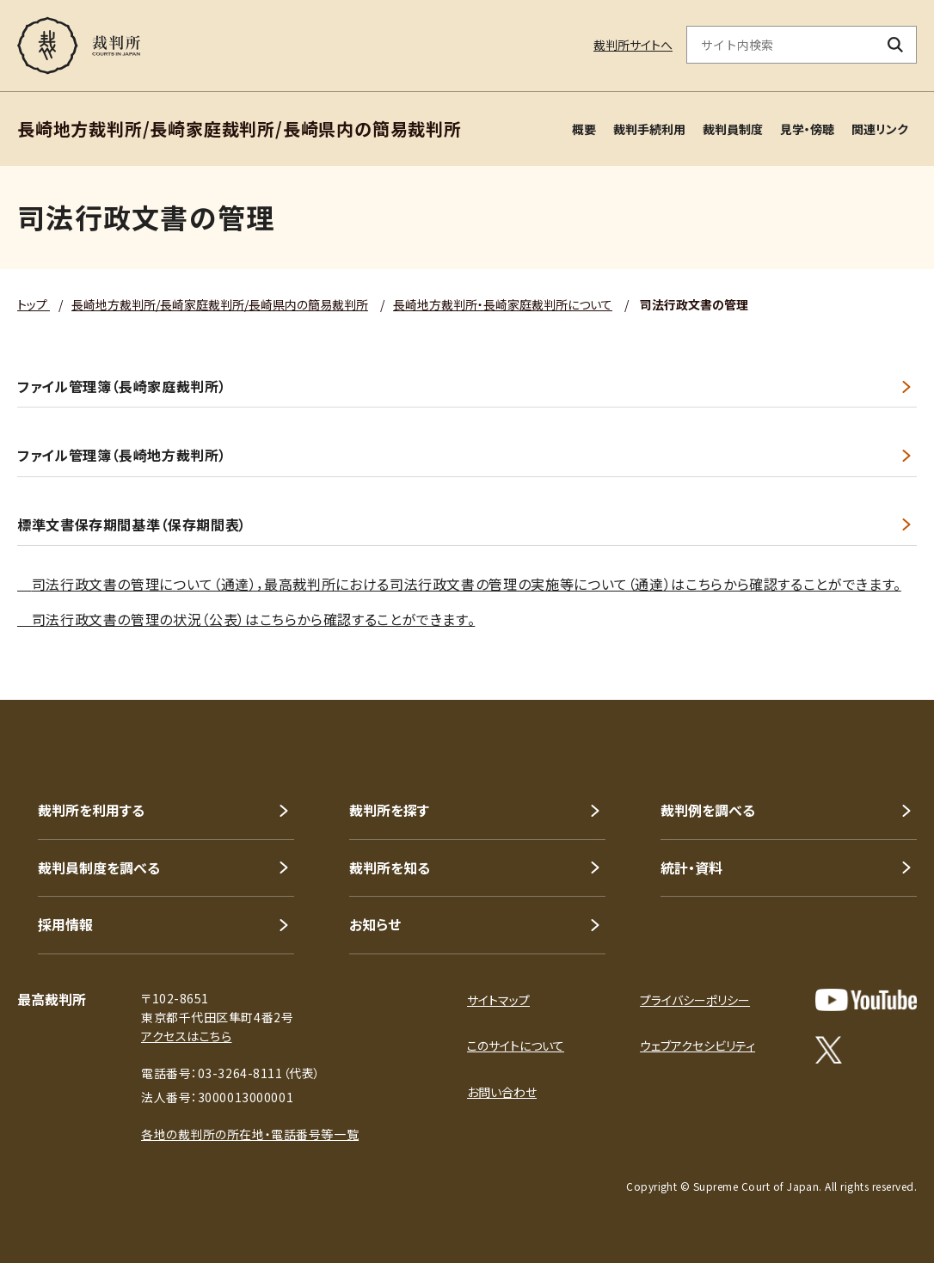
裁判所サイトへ (633, 44)
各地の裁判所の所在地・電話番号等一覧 (250, 1134)
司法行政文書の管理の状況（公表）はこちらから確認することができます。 (246, 619)
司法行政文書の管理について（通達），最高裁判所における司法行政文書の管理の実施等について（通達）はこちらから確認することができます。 (466, 583)
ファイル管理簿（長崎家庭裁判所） (121, 386)
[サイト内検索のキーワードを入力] (781, 45)
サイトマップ (498, 1000)
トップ (33, 304)
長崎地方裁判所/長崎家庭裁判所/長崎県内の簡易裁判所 (219, 304)
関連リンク (879, 129)
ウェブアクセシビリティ (697, 1045)
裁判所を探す (389, 810)
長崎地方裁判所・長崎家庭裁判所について (502, 304)
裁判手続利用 (649, 129)
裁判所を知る (389, 867)
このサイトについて (515, 1045)
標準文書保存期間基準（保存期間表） (132, 525)
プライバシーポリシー (695, 1000)
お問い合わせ (502, 1092)
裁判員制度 (733, 129)
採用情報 (65, 924)
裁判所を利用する (91, 810)
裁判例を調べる (708, 810)
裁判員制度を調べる (99, 867)
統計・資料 (691, 867)
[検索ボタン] (896, 45)
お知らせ (375, 924)
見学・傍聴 (807, 129)
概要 (584, 129)
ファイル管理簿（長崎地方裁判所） (121, 455)
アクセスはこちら (186, 1036)
